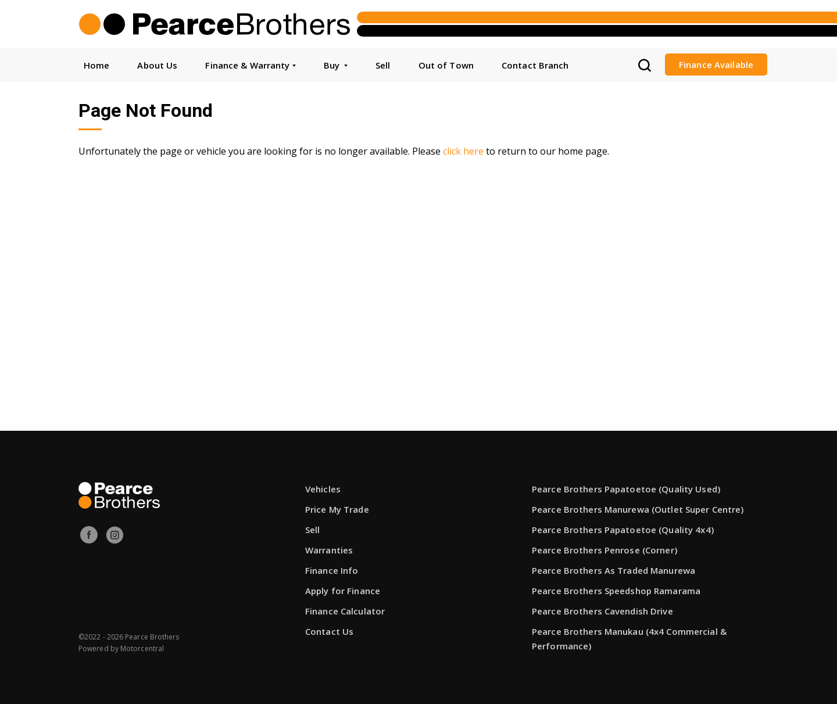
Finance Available (716, 64)
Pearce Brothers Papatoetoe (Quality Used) (626, 489)
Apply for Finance (342, 590)
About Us (157, 65)
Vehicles (323, 489)
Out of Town (446, 65)
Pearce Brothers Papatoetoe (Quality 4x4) (623, 529)
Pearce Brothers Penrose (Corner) (604, 550)
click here (463, 151)
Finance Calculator (345, 611)
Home (96, 65)
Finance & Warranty (250, 65)
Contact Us (329, 631)
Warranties (329, 550)
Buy (336, 65)
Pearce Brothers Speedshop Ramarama (616, 590)
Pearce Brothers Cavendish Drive (602, 611)
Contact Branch (535, 65)
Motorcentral (142, 648)
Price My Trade (337, 509)
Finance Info (331, 570)
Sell (382, 65)
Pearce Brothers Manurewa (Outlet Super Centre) (638, 509)
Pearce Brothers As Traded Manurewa (613, 570)
